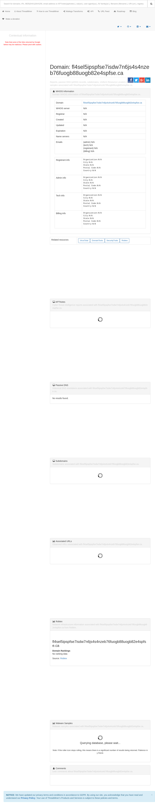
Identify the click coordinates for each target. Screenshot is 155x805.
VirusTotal (84, 240)
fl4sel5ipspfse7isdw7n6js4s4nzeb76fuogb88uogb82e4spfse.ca (112, 102)
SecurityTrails (112, 240)
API (90, 11)
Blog (133, 11)
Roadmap (119, 11)
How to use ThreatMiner (48, 11)
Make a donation (11, 19)
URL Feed (103, 11)
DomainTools (97, 240)
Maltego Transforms (73, 11)
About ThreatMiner (23, 11)
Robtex (125, 240)
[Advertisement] (22, 69)
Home (6, 11)
